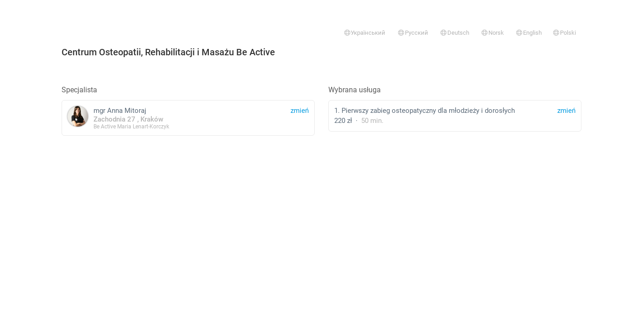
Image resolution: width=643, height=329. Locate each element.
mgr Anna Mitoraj (188, 117)
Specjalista (79, 89)
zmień (566, 110)
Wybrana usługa (354, 89)
